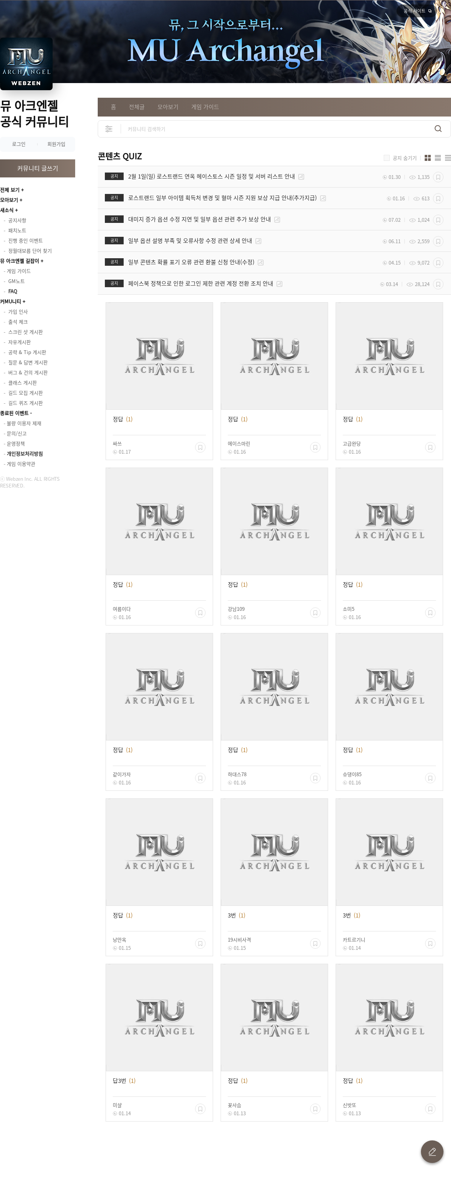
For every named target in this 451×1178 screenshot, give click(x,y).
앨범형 (438, 158)
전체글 (137, 107)
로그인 (19, 143)
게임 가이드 (205, 107)
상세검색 (109, 128)
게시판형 (448, 158)
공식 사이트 (414, 11)
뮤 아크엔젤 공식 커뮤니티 (34, 113)
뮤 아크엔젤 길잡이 (19, 260)
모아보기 (9, 199)
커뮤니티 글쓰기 (37, 168)
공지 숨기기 (405, 158)
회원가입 (56, 143)
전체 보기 (10, 189)
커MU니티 (10, 301)
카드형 (428, 158)
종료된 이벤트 (14, 412)
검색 (438, 128)
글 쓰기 (432, 1151)
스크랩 (438, 177)
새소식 (7, 209)
